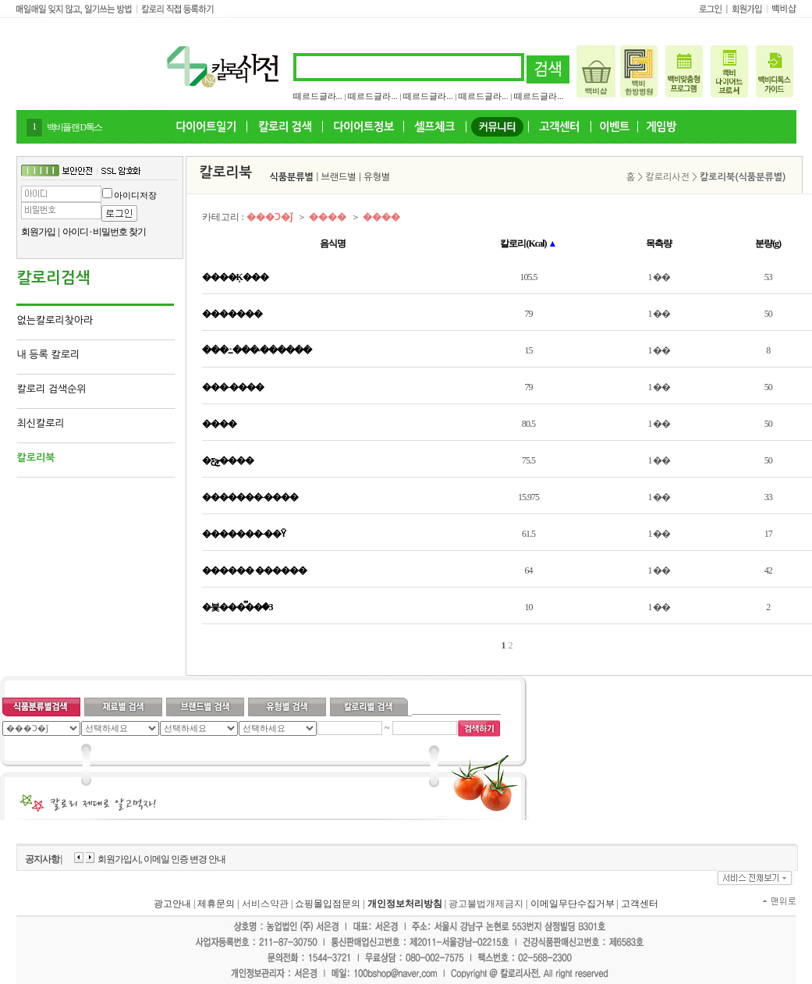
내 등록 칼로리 (48, 355)
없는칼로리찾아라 (55, 320)
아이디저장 (135, 195)
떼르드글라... (317, 96)
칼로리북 (36, 458)
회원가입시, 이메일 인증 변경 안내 (161, 859)
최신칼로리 (41, 423)
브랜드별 (338, 177)
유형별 (376, 177)
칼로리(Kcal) (528, 243)
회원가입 (38, 231)
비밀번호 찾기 (119, 231)
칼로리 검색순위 (52, 389)
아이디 (75, 231)
